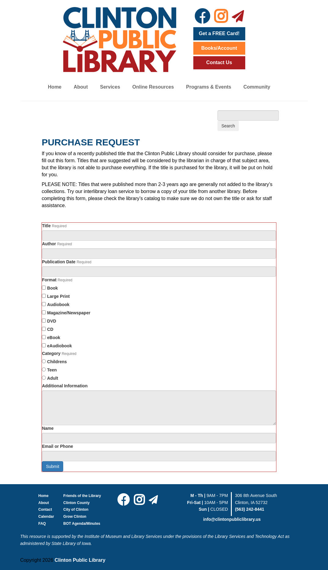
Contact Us (219, 62)
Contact (45, 509)
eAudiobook (59, 345)
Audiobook (58, 304)
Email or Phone (57, 446)
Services (110, 87)
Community (256, 87)
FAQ (42, 523)
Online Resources (153, 87)
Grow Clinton (74, 516)
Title (46, 225)
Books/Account (219, 48)
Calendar (46, 516)
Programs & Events (208, 87)
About (81, 87)
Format (49, 279)
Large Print (58, 296)
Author (49, 243)
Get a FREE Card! (219, 33)
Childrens (57, 361)
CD (50, 329)
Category (51, 353)
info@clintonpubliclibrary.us (232, 519)
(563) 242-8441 (249, 509)
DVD (51, 321)
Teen (52, 369)
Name (47, 428)
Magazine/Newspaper (68, 312)
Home (54, 87)
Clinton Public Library (80, 560)
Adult (52, 378)
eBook (53, 337)
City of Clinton (75, 509)
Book (52, 288)
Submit (52, 466)
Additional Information (64, 385)
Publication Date (58, 261)
